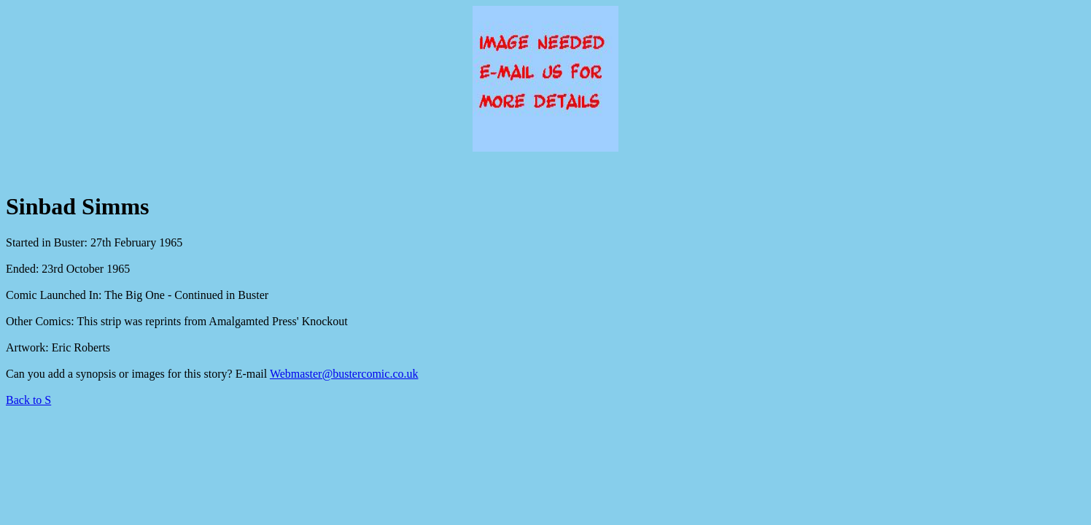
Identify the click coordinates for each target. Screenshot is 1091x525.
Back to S (28, 400)
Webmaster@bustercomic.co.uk (344, 374)
